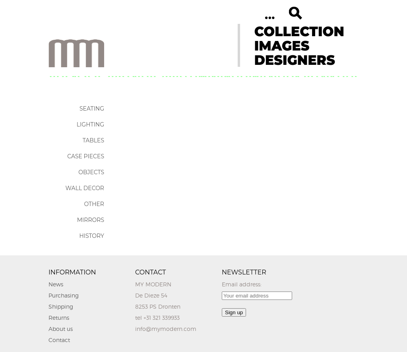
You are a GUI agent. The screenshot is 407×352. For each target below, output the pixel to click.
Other (94, 204)
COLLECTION (299, 31)
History (91, 235)
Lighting (90, 124)
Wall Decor (85, 188)
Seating (91, 108)
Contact (59, 339)
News (55, 284)
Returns (58, 317)
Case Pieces (85, 156)
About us (60, 328)
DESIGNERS (294, 60)
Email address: (242, 284)
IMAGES (282, 46)
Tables (93, 140)
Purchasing (63, 295)
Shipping (60, 306)
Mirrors (90, 220)
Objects (91, 172)
